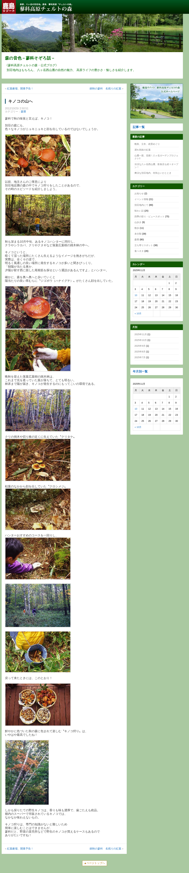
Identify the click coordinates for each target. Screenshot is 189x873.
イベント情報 (141, 199)
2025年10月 (140, 340)
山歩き (137, 222)
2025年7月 (139, 357)
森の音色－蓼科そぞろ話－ (30, 58)
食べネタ (139, 251)
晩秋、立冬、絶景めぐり (147, 144)
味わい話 (139, 210)
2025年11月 (140, 334)
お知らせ (139, 193)
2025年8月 (139, 351)
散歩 (136, 228)
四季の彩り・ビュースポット (149, 216)
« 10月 (138, 313)
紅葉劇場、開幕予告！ (20, 88)
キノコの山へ (20, 101)
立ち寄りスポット (143, 245)
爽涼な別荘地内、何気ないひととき (152, 173)
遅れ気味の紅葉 (142, 149)
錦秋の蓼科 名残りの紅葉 (105, 88)
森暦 (23, 111)
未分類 (137, 233)
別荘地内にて (141, 205)
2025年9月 (139, 346)
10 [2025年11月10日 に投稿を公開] (136, 295)
